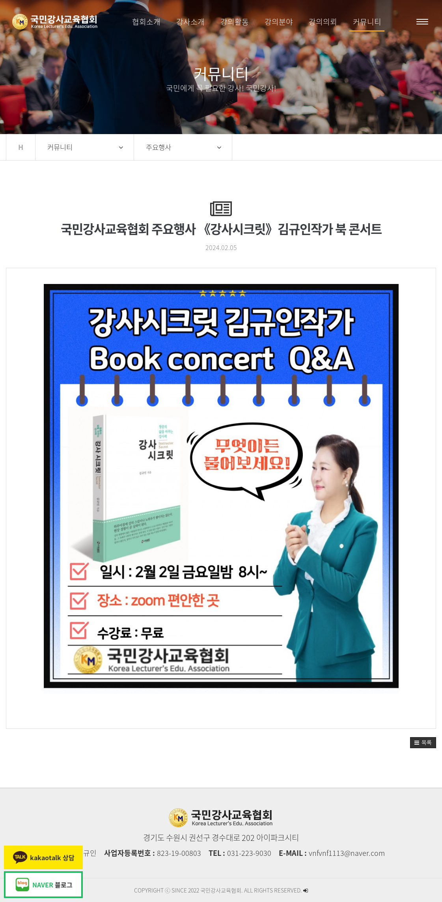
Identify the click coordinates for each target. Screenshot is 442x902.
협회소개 (146, 21)
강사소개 (190, 21)
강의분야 (279, 21)
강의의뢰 (323, 21)
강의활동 (234, 21)
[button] (423, 742)
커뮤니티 (367, 21)
